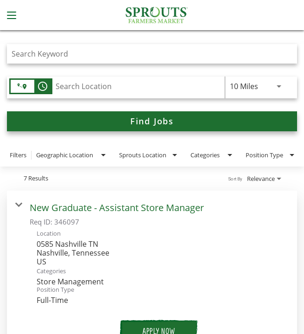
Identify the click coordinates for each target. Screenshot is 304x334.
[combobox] (147, 54)
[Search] (152, 121)
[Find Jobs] (152, 121)
